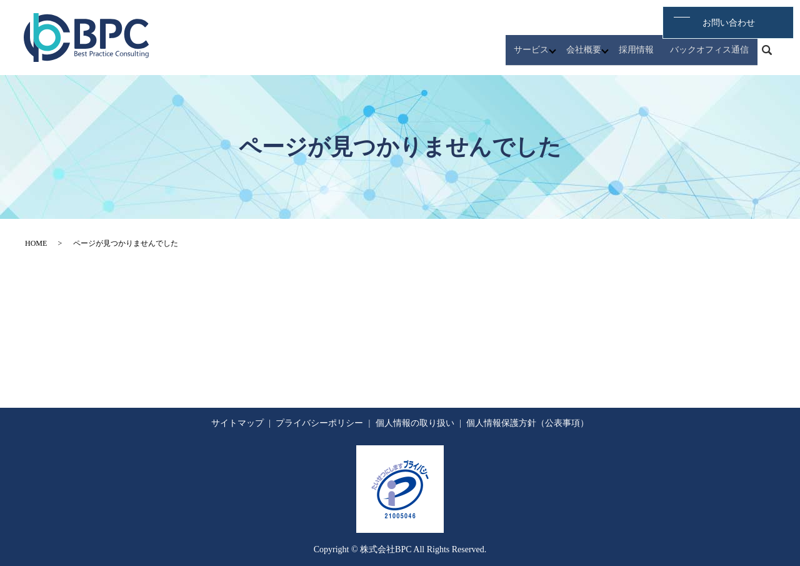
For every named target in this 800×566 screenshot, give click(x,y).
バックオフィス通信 (713, 55)
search (767, 55)
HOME (36, 243)
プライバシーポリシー (319, 423)
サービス (543, 55)
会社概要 (595, 55)
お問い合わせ (736, 22)
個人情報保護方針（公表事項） (527, 423)
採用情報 (648, 55)
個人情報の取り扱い (415, 423)
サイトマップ (237, 423)
